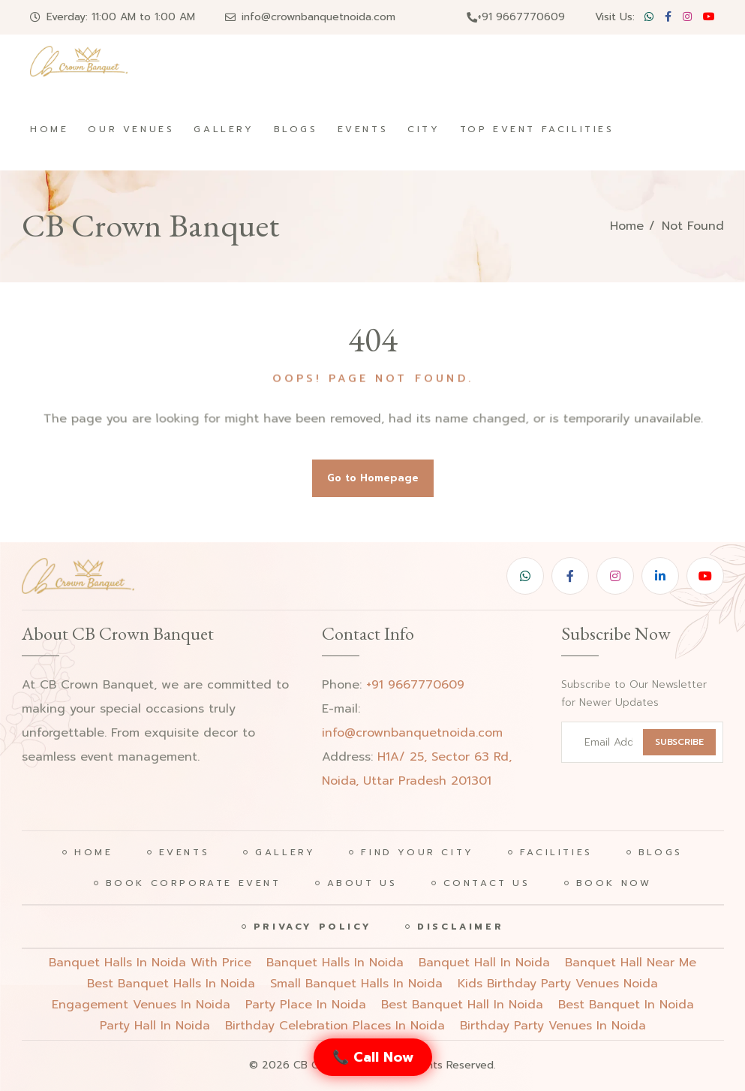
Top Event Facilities (537, 129)
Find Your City (417, 852)
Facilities (556, 852)
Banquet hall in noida (484, 963)
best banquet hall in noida (462, 1005)
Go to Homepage (373, 478)
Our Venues (131, 129)
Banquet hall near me (630, 963)
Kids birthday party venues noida (558, 984)
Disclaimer (460, 926)
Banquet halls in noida (335, 963)
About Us (362, 883)
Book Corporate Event (193, 883)
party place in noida (305, 1005)
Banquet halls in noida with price (150, 963)
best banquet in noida (626, 1005)
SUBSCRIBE (679, 742)
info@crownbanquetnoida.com (318, 17)
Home (49, 129)
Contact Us (486, 883)
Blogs (296, 129)
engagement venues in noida (141, 1005)
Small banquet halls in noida (356, 984)
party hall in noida (155, 1026)
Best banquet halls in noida (171, 984)
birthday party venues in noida (553, 1026)
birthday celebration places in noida (335, 1026)
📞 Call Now (372, 1057)
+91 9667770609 (516, 17)
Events (363, 129)
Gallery (224, 129)
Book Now (614, 883)
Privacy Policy (312, 926)
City (423, 129)
